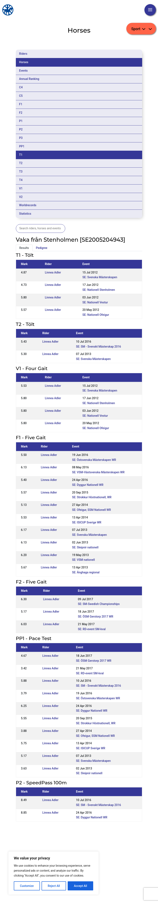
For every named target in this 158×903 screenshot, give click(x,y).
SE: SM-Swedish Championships (99, 604)
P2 (21, 129)
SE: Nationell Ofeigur (95, 314)
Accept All (80, 886)
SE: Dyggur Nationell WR (87, 484)
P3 (21, 138)
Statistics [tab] (25, 213)
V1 (21, 188)
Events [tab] (23, 70)
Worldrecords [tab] (27, 205)
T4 (21, 180)
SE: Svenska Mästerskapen (99, 277)
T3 (21, 171)
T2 (21, 163)
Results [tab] (24, 248)
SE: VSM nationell (83, 559)
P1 (21, 121)
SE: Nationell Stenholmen (98, 289)
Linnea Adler (53, 272)
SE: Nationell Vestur (95, 302)
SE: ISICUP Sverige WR (86, 522)
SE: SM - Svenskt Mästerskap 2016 (98, 346)
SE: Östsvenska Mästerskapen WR (94, 460)
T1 (21, 154)
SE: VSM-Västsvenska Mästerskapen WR (98, 472)
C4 (21, 87)
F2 (20, 112)
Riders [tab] (23, 53)
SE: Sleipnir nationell (85, 547)
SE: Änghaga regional (85, 572)
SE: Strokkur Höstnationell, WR (92, 497)
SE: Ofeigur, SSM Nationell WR (91, 509)
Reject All (54, 886)
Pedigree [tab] (42, 248)
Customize (27, 886)
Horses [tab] (23, 62)
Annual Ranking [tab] (29, 78)
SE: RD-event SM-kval (92, 629)
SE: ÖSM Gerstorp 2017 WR (95, 616)
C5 (21, 95)
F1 (20, 104)
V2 (21, 197)
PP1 (21, 146)
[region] (53, 873)
